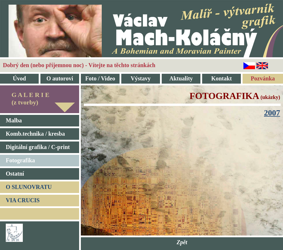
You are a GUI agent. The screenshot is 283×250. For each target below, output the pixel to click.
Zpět (182, 242)
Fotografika (20, 160)
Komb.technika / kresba (35, 133)
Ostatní (15, 173)
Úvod (19, 78)
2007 (272, 112)
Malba (14, 120)
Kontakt (221, 78)
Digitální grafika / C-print (38, 147)
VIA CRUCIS (23, 200)
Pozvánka (263, 78)
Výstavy (141, 78)
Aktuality (181, 78)
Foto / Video (100, 78)
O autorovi (59, 78)
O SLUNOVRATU (29, 187)
